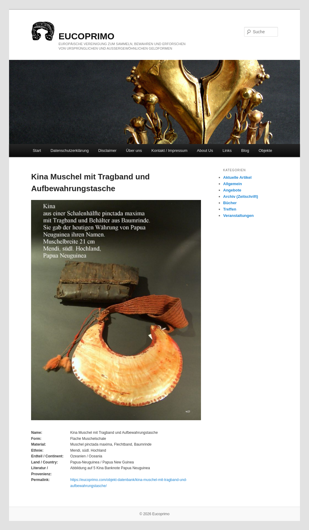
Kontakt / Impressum (169, 150)
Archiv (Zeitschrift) (240, 196)
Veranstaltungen (238, 215)
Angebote (232, 190)
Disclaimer (107, 150)
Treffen (229, 209)
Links (227, 150)
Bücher (230, 203)
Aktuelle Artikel (237, 177)
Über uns (134, 150)
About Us (205, 150)
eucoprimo (86, 36)
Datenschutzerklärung (69, 150)
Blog (245, 150)
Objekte (265, 150)
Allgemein (232, 184)
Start (37, 150)
